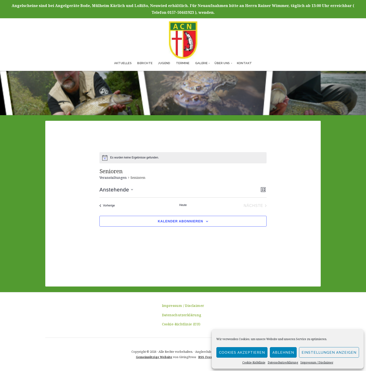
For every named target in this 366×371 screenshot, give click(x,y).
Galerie (201, 63)
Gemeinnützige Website (154, 357)
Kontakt (244, 63)
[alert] (134, 158)
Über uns (222, 63)
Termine (183, 63)
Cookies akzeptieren (242, 352)
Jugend (164, 63)
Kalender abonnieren (180, 221)
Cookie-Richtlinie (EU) (181, 324)
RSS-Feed (205, 357)
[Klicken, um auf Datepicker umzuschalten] (116, 190)
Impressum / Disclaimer (316, 362)
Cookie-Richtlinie (253, 362)
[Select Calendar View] (263, 189)
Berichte (144, 63)
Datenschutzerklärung (283, 362)
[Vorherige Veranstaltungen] (107, 205)
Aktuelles (123, 63)
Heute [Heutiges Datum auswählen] (183, 205)
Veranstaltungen (113, 177)
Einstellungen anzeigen (329, 352)
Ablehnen (283, 352)
